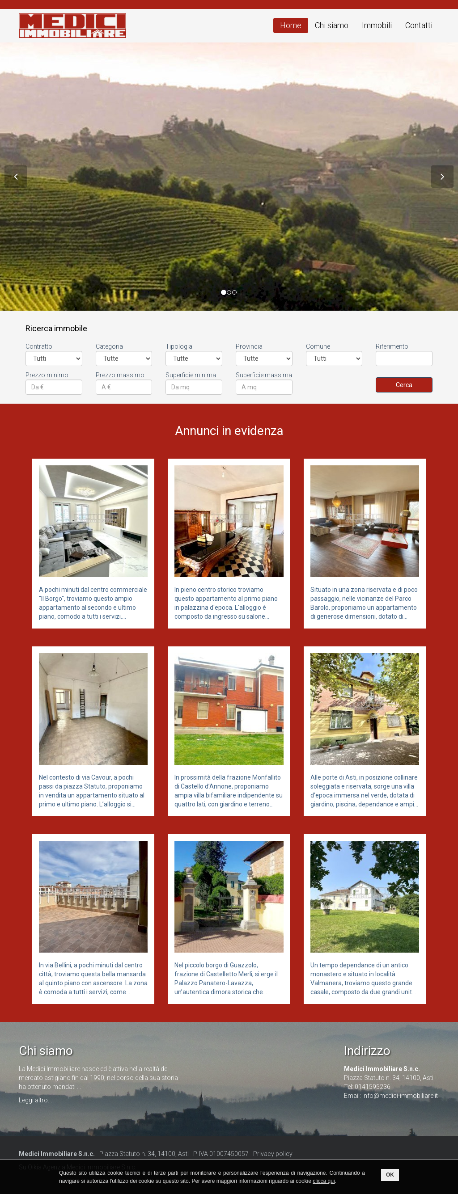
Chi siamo (331, 25)
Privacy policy (273, 1153)
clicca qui (324, 1181)
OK (390, 1175)
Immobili (377, 25)
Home (290, 25)
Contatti (419, 25)
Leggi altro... (35, 1100)
